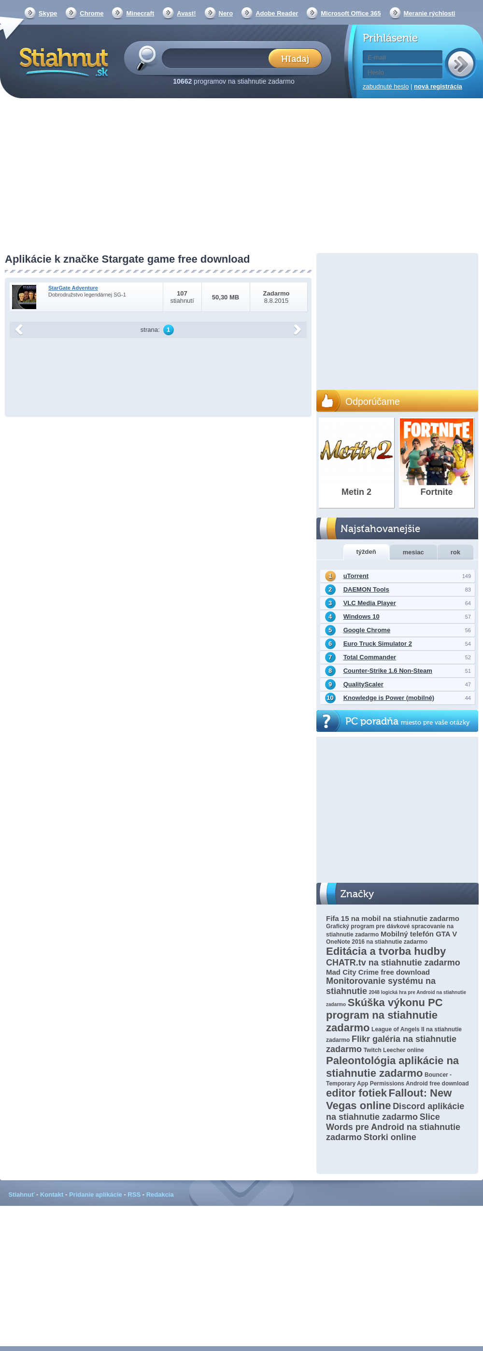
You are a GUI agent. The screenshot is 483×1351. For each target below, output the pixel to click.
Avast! (186, 13)
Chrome (91, 13)
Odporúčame (372, 401)
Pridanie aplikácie (95, 1194)
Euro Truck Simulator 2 (377, 643)
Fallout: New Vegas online (389, 1099)
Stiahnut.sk (62, 61)
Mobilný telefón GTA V (419, 934)
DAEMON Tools (366, 589)
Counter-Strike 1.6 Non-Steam (387, 670)
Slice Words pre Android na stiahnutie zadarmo (393, 1127)
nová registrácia (438, 86)
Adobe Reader (277, 13)
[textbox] (218, 58)
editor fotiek (356, 1093)
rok (455, 552)
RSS (134, 1194)
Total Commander (370, 657)
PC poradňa (407, 721)
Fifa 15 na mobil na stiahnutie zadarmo (392, 918)
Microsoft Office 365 (351, 13)
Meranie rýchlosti (429, 13)
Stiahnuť (22, 1194)
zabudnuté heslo (386, 86)
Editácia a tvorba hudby (386, 951)
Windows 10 (361, 616)
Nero (226, 13)
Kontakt (51, 1194)
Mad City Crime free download (378, 972)
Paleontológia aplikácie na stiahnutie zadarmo (392, 1066)
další (297, 330)
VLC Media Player (369, 603)
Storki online (390, 1137)
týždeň (366, 551)
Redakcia (160, 1194)
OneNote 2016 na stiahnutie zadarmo (376, 941)
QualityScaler (363, 684)
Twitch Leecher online (394, 1050)
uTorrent (356, 575)
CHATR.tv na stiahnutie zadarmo (393, 962)
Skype (48, 13)
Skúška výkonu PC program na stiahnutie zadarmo (384, 1015)
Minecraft (140, 13)
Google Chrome (367, 630)
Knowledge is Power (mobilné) (389, 697)
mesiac (413, 552)
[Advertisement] (242, 176)
